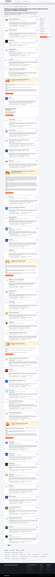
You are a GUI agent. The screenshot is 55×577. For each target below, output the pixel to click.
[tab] (6, 550)
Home (5, 6)
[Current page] (13, 545)
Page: (11, 545)
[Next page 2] (9, 545)
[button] (45, 1)
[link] (25, 1)
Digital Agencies (9, 6)
